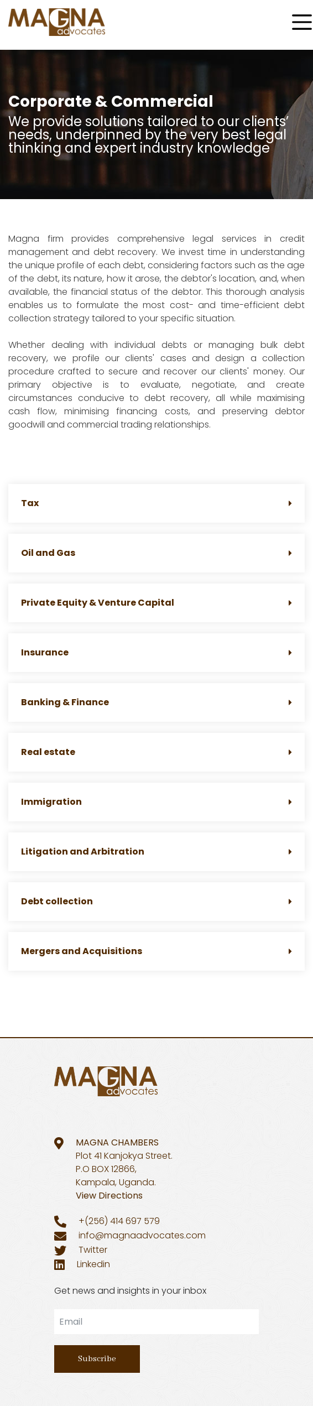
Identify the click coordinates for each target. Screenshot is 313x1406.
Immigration (156, 801)
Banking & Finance (156, 702)
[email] (156, 1321)
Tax (156, 503)
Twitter (93, 1249)
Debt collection (156, 901)
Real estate (156, 752)
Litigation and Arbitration (156, 851)
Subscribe (97, 1359)
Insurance (156, 652)
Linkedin (93, 1264)
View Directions (109, 1195)
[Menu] (302, 22)
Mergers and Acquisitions (156, 951)
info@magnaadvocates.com (142, 1235)
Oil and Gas (156, 552)
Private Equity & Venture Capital (156, 602)
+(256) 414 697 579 (119, 1221)
